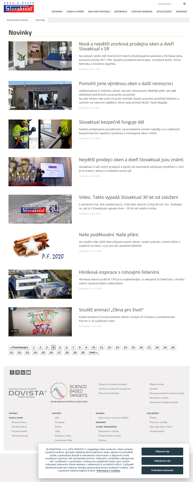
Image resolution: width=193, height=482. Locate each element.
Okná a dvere (16, 417)
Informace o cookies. (108, 470)
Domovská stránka (17, 20)
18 (157, 347)
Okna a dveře (75, 11)
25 (43, 352)
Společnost (164, 11)
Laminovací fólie (63, 440)
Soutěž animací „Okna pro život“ (111, 310)
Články (153, 417)
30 (83, 352)
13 (117, 347)
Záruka (102, 440)
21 (11, 352)
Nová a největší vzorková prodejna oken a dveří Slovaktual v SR (126, 46)
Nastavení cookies (159, 397)
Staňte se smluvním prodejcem (115, 388)
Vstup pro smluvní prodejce (113, 384)
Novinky (57, 11)
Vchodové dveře (20, 435)
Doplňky (56, 413)
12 (109, 347)
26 (51, 352)
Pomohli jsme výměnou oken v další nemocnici (126, 83)
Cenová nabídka (141, 11)
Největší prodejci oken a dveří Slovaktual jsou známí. (131, 160)
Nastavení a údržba (109, 431)
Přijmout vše (162, 451)
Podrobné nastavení (162, 470)
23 (27, 352)
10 (93, 347)
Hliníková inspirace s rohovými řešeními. (119, 272)
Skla (57, 417)
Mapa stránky (157, 384)
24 (35, 352)
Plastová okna (19, 422)
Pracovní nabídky (158, 422)
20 (173, 347)
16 (141, 347)
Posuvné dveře (19, 431)
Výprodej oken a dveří (161, 426)
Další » (93, 352)
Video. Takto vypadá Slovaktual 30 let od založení (128, 197)
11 (101, 347)
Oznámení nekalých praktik (164, 402)
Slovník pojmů (157, 431)
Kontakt (181, 11)
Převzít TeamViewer (109, 393)
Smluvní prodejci (99, 11)
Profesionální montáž (110, 435)
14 (125, 347)
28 (67, 352)
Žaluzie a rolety (63, 435)
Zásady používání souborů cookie (167, 393)
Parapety (59, 422)
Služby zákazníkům (106, 426)
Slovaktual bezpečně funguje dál (111, 122)
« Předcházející (19, 347)
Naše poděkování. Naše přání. (109, 235)
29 (75, 352)
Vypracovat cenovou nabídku (114, 417)
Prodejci (100, 413)
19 (165, 347)
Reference (120, 11)
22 (19, 352)
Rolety (58, 426)
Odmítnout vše (162, 460)
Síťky (57, 431)
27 (59, 352)
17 (149, 347)
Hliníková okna (19, 426)
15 (133, 347)
